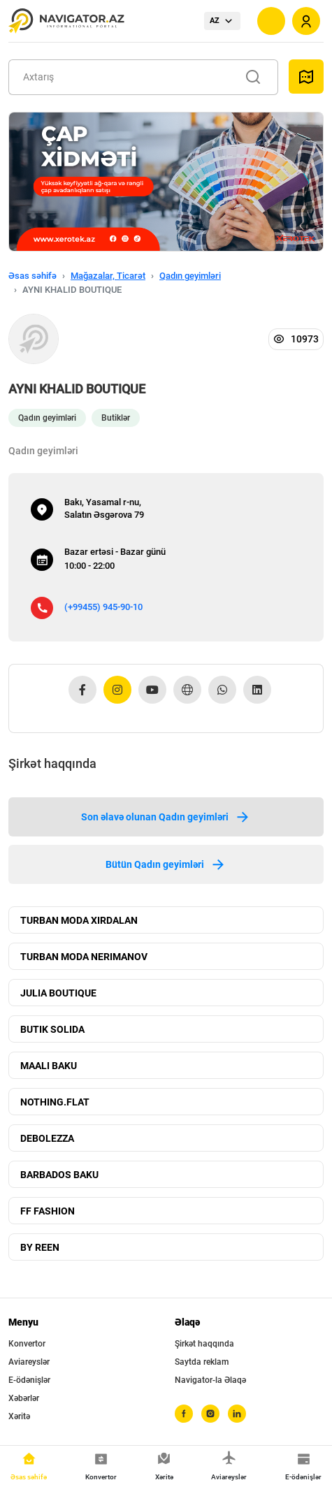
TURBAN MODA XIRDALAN (79, 920)
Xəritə (19, 1416)
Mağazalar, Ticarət (108, 275)
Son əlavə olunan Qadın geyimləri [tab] (166, 816)
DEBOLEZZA (47, 1138)
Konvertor (26, 1344)
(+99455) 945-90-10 (103, 607)
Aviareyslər (29, 1362)
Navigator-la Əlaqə (210, 1380)
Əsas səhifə (32, 275)
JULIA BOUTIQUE (58, 993)
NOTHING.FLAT (54, 1102)
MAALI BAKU (48, 1065)
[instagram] (210, 1414)
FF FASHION (47, 1211)
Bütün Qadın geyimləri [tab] (166, 864)
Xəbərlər (23, 1398)
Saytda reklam (202, 1362)
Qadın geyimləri (190, 275)
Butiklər (115, 418)
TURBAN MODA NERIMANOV (83, 956)
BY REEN (39, 1247)
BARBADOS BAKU (59, 1174)
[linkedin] (237, 1414)
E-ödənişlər (29, 1380)
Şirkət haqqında (204, 1344)
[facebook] (184, 1414)
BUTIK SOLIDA (52, 1029)
